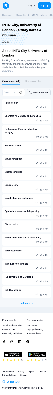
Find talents (32, 325)
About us (42, 371)
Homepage (7, 15)
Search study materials (12, 325)
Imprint (31, 371)
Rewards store (8, 329)
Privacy (21, 371)
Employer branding (35, 329)
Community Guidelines (12, 333)
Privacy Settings (9, 375)
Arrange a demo (34, 333)
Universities (21, 15)
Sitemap (24, 375)
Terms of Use (8, 371)
